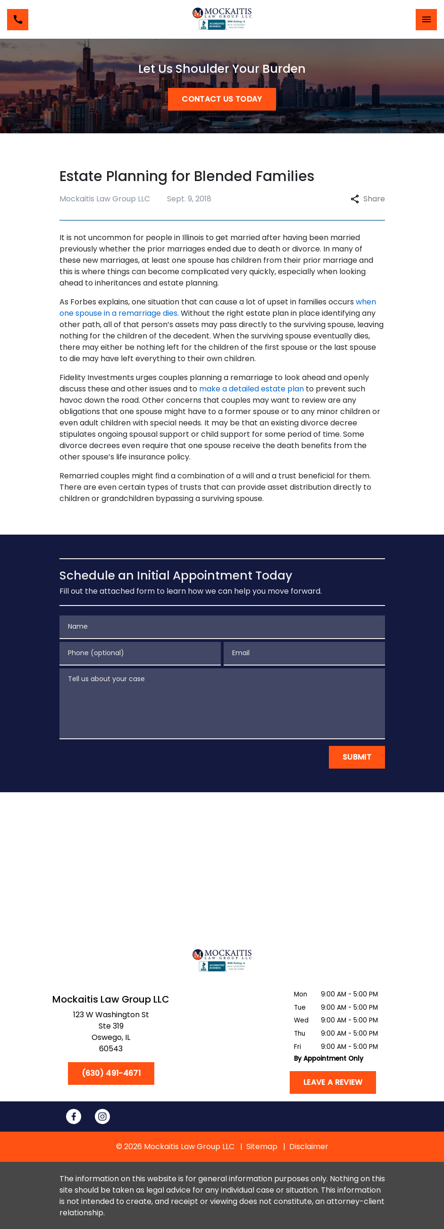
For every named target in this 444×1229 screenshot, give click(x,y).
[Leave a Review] (333, 1082)
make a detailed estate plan (251, 388)
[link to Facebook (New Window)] (73, 1116)
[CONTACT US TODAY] (222, 99)
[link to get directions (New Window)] (111, 1033)
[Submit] (357, 757)
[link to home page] (222, 19)
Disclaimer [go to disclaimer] (308, 1146)
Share (368, 198)
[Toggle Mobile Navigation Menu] (426, 19)
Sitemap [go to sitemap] (261, 1146)
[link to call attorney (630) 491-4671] (17, 19)
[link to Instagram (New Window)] (102, 1116)
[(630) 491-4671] (111, 1073)
